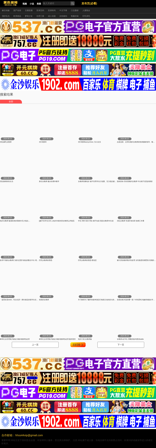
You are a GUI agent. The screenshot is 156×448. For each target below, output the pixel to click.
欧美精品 (17, 16)
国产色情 (17, 10)
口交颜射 (75, 10)
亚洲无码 (40, 10)
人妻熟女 (86, 10)
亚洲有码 (52, 10)
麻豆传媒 (6, 10)
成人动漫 (52, 16)
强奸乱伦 (6, 16)
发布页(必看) (89, 3)
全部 (11, 101)
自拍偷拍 (63, 16)
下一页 (121, 345)
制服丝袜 (75, 16)
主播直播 (29, 10)
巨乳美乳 (86, 16)
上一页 (35, 345)
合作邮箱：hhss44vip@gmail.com (22, 435)
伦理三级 (40, 16)
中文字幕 (63, 10)
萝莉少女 (29, 16)
